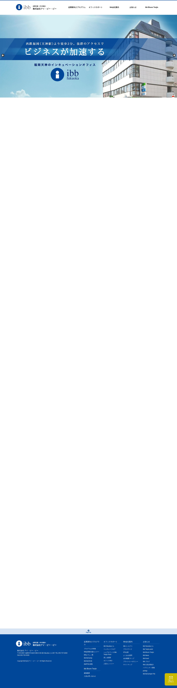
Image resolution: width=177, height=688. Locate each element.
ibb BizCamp (88, 658)
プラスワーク (127, 649)
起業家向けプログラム (77, 7)
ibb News (146, 655)
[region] (88, 56)
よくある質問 (127, 655)
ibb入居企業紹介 (148, 664)
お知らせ (133, 7)
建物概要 (87, 673)
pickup (145, 671)
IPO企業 (126, 652)
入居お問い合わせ (90, 676)
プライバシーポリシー (130, 661)
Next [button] (174, 55)
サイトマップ (127, 664)
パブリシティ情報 (149, 668)
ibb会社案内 (114, 7)
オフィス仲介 (108, 661)
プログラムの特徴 (90, 649)
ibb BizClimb (88, 661)
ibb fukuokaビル (109, 646)
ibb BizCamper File (149, 674)
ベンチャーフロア (109, 649)
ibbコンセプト (128, 646)
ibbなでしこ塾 (88, 655)
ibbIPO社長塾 (88, 664)
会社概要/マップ (128, 658)
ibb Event (146, 658)
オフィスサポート (96, 7)
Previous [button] (3, 55)
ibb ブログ (146, 661)
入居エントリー (109, 664)
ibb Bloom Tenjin (151, 7)
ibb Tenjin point (148, 649)
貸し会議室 (107, 657)
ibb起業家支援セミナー (91, 652)
